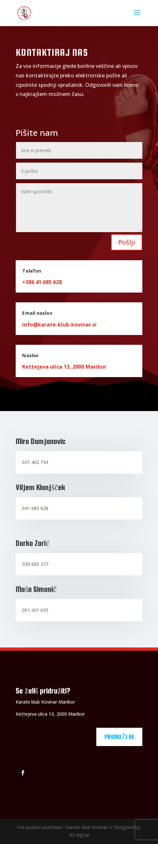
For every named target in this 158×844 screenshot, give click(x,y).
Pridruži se (119, 736)
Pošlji (126, 242)
